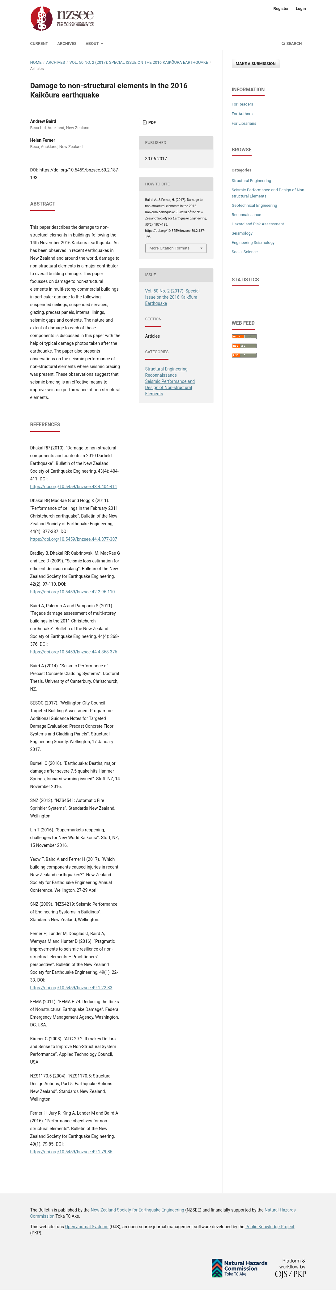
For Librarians (244, 123)
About (93, 43)
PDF (151, 122)
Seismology (242, 233)
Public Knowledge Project (269, 1226)
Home (36, 62)
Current (39, 43)
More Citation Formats (170, 248)
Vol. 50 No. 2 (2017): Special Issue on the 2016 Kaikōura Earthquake (139, 62)
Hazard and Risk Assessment (258, 224)
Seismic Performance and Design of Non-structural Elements (170, 387)
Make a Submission (256, 63)
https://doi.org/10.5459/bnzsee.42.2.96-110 (72, 591)
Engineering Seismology (253, 242)
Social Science (245, 251)
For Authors (242, 113)
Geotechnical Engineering (254, 205)
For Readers (242, 104)
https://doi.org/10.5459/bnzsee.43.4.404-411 (73, 486)
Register (281, 8)
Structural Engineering (166, 368)
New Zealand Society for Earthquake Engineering (137, 1209)
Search (292, 43)
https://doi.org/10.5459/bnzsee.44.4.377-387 (73, 539)
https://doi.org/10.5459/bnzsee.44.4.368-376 (73, 651)
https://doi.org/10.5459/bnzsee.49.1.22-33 (71, 987)
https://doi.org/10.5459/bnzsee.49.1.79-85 (71, 1151)
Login (301, 8)
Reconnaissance (161, 375)
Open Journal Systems (86, 1226)
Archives (66, 43)
